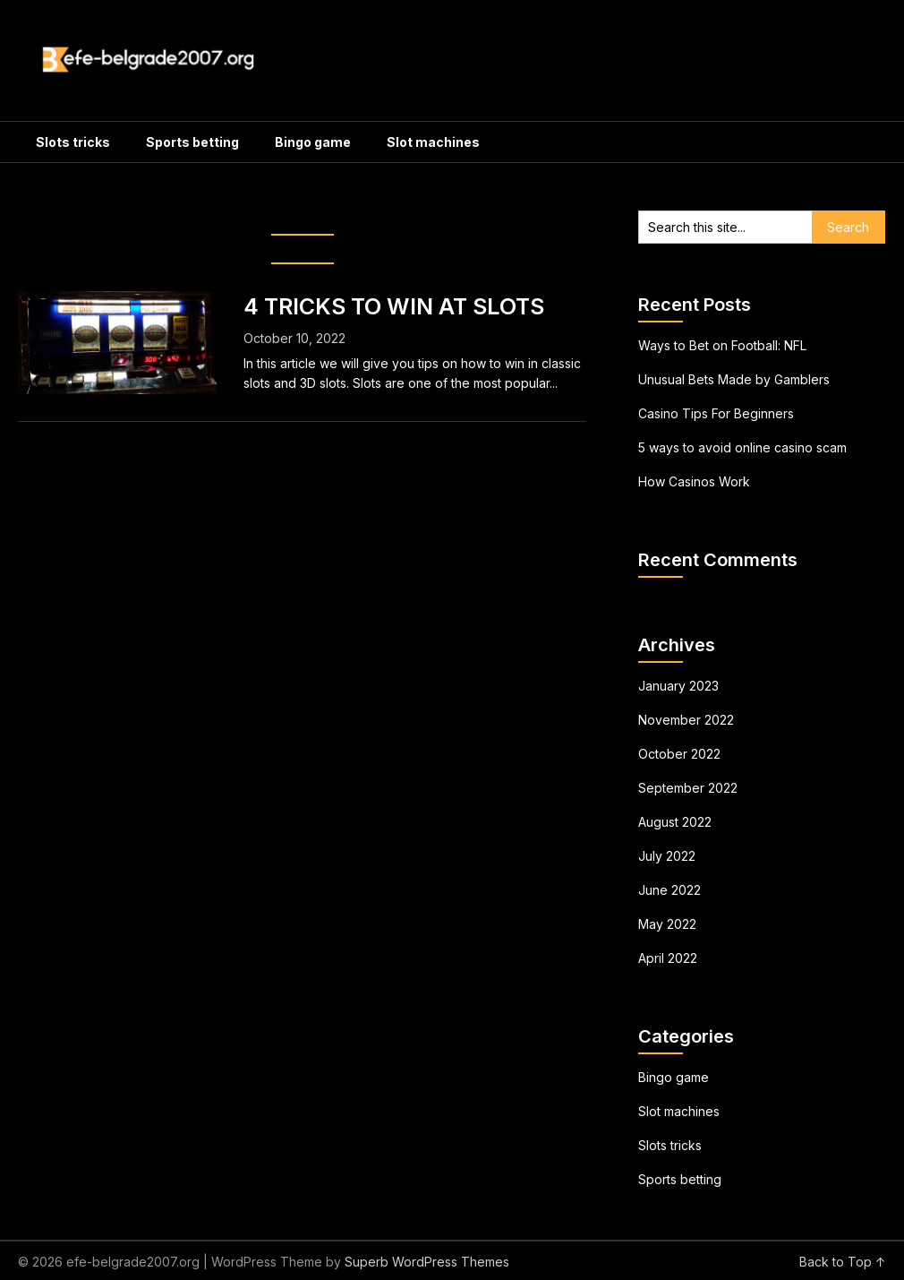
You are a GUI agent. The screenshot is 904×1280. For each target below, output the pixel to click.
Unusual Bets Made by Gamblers (734, 379)
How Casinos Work (694, 481)
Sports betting (192, 142)
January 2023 (678, 685)
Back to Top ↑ (842, 1261)
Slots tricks (73, 142)
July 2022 (666, 855)
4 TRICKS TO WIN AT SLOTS (393, 306)
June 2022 (669, 890)
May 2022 (667, 924)
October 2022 (679, 753)
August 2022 (675, 821)
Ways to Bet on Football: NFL (722, 345)
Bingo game (313, 142)
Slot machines (433, 142)
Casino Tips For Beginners (716, 413)
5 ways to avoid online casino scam (742, 447)
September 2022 (688, 787)
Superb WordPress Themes (427, 1261)
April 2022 (667, 958)
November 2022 (686, 719)
